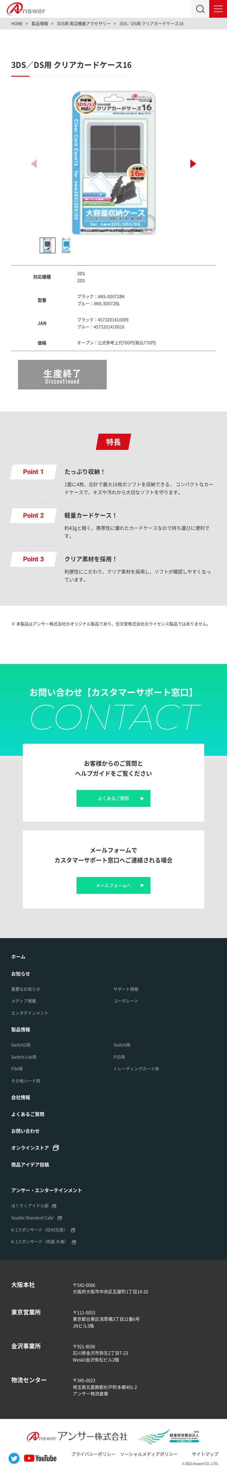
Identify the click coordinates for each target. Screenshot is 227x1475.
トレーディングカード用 (136, 1068)
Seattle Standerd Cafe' (32, 1217)
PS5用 (119, 1057)
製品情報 (20, 1029)
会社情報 (20, 1097)
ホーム (18, 956)
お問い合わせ (25, 1130)
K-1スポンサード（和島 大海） (39, 1241)
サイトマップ (205, 1454)
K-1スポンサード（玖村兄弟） (39, 1230)
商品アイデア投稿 (30, 1164)
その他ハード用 (25, 1081)
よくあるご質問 (113, 798)
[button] (193, 163)
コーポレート (126, 1001)
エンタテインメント (29, 1013)
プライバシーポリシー (93, 1454)
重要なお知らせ (25, 989)
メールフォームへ (113, 885)
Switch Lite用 (23, 1057)
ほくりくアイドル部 (29, 1205)
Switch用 (122, 1045)
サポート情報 (126, 989)
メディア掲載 (23, 1001)
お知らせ (20, 973)
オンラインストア (30, 1147)
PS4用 (17, 1068)
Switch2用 (20, 1045)
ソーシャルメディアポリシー (149, 1454)
